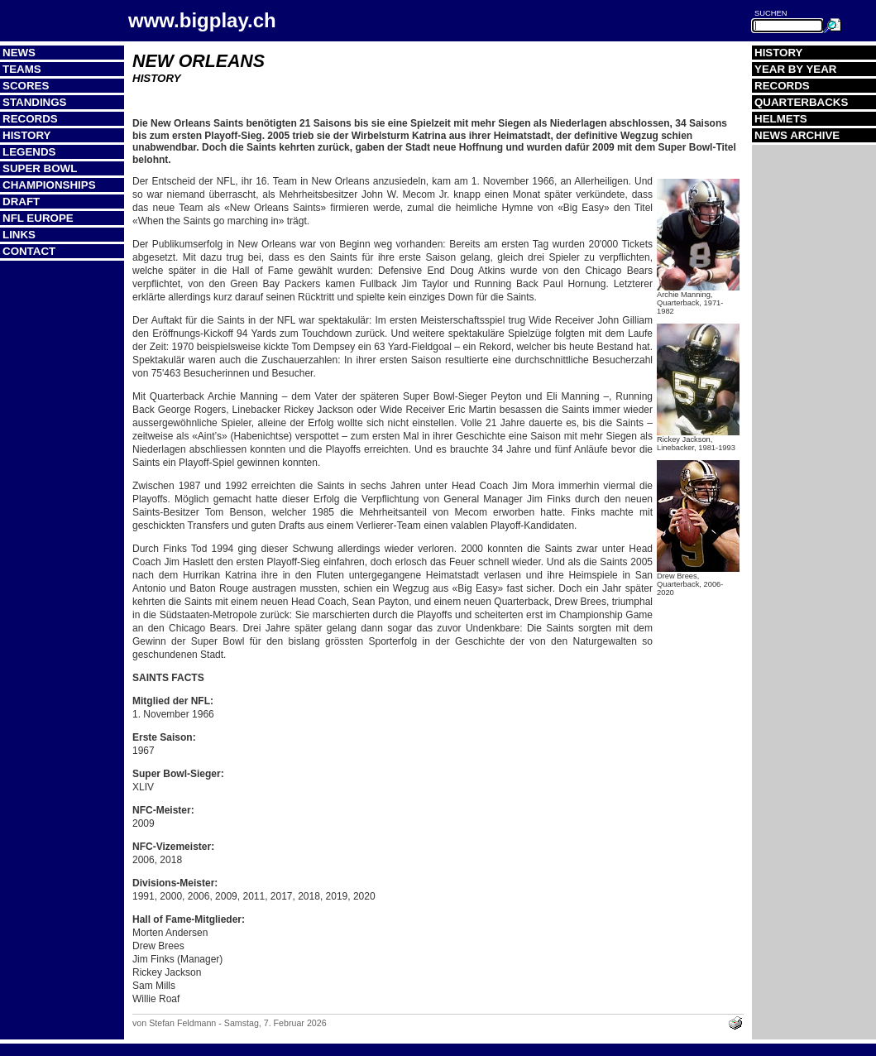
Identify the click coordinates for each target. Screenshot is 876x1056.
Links (19, 234)
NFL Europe (38, 218)
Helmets (780, 119)
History (26, 135)
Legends (28, 152)
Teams (21, 69)
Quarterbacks (801, 102)
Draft (21, 201)
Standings (34, 102)
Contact (28, 251)
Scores (25, 85)
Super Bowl (39, 168)
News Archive (797, 135)
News (19, 52)
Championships (49, 185)
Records (30, 119)
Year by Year (795, 69)
